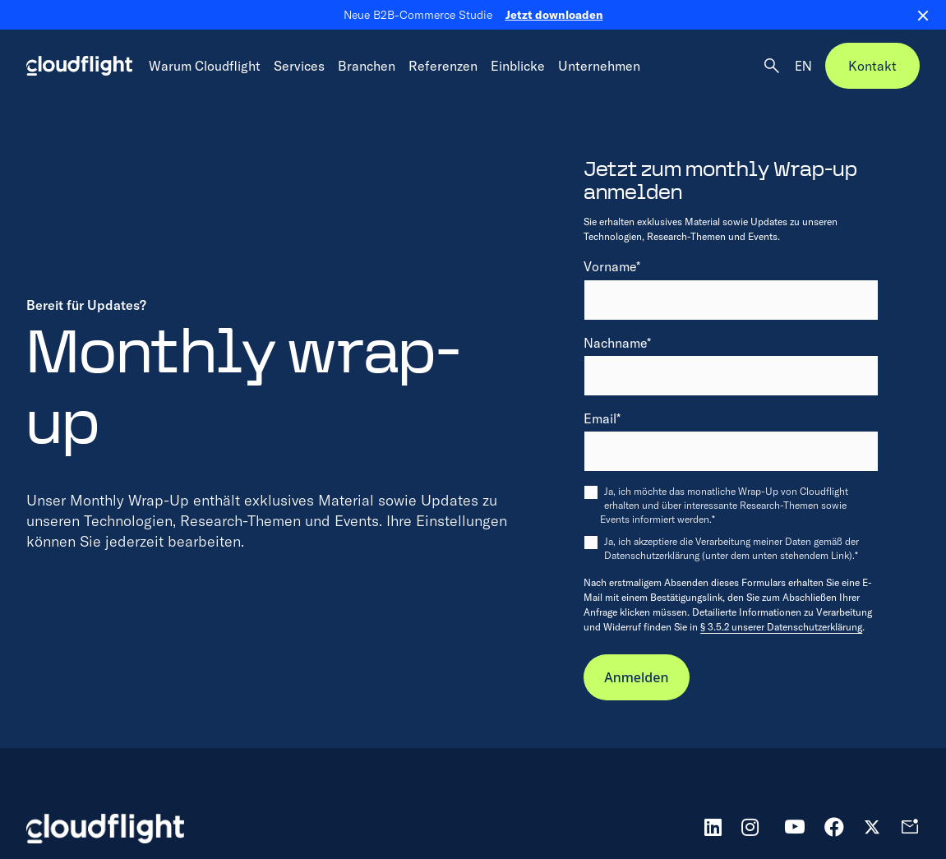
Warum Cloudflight (205, 66)
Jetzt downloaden (554, 14)
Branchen (366, 66)
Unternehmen (599, 66)
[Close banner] (916, 15)
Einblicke (518, 66)
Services (299, 66)
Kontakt (872, 66)
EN (803, 66)
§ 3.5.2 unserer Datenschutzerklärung (781, 627)
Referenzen (443, 66)
